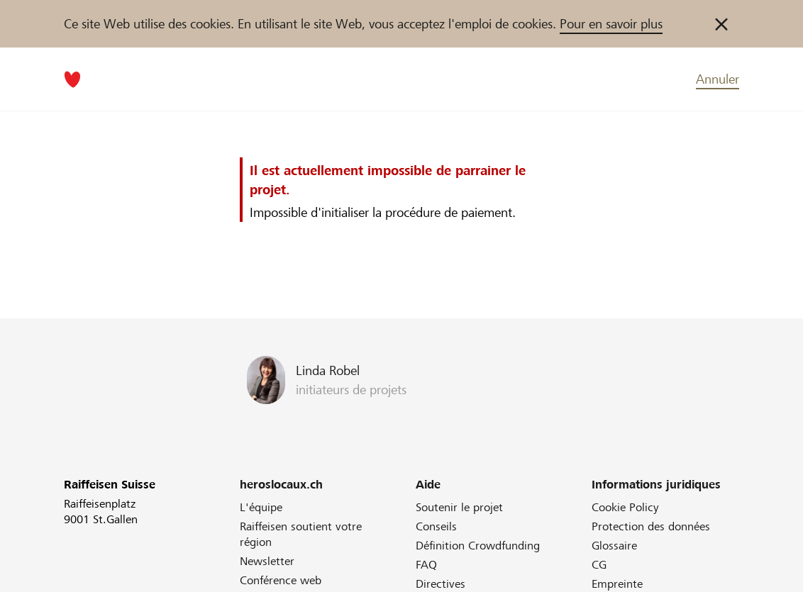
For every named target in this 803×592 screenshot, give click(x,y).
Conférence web (280, 580)
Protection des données (651, 526)
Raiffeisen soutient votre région (301, 534)
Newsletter (267, 561)
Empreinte (617, 584)
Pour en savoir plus (611, 23)
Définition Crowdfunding (478, 545)
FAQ (426, 564)
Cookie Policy (625, 507)
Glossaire (614, 545)
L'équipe (261, 507)
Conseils (436, 526)
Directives (440, 584)
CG (599, 564)
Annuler (717, 79)
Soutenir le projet (459, 507)
